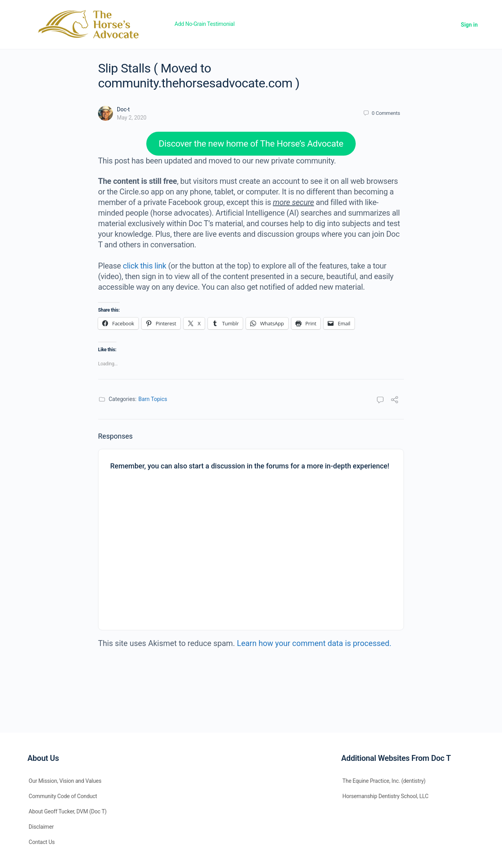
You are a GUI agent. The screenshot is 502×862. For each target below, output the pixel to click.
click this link (144, 265)
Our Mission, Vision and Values (65, 781)
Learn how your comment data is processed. (314, 643)
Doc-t (123, 109)
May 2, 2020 (131, 117)
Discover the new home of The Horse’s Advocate (251, 143)
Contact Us (42, 842)
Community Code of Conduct (63, 796)
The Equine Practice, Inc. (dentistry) (384, 781)
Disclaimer (41, 827)
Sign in (469, 25)
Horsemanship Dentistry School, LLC (385, 796)
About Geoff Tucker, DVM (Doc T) (68, 811)
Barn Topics (152, 399)
